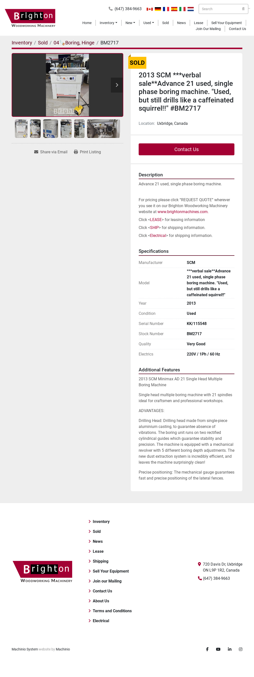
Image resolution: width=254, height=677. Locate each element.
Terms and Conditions (112, 611)
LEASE (156, 219)
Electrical (101, 620)
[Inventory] (22, 43)
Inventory (107, 23)
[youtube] (218, 649)
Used (147, 23)
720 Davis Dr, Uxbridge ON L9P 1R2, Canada (222, 567)
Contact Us (237, 29)
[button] (108, 23)
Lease (198, 23)
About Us (101, 601)
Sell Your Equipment (226, 23)
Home (87, 23)
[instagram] (240, 649)
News (181, 23)
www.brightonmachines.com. (184, 211)
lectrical (159, 235)
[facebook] (207, 649)
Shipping (100, 561)
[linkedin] (229, 649)
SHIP (154, 227)
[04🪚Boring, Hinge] (74, 43)
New (129, 23)
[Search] (223, 9)
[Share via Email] (51, 152)
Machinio (63, 649)
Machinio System (25, 649)
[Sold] (43, 43)
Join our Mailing (208, 29)
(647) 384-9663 (128, 8)
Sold (165, 23)
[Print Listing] (87, 152)
